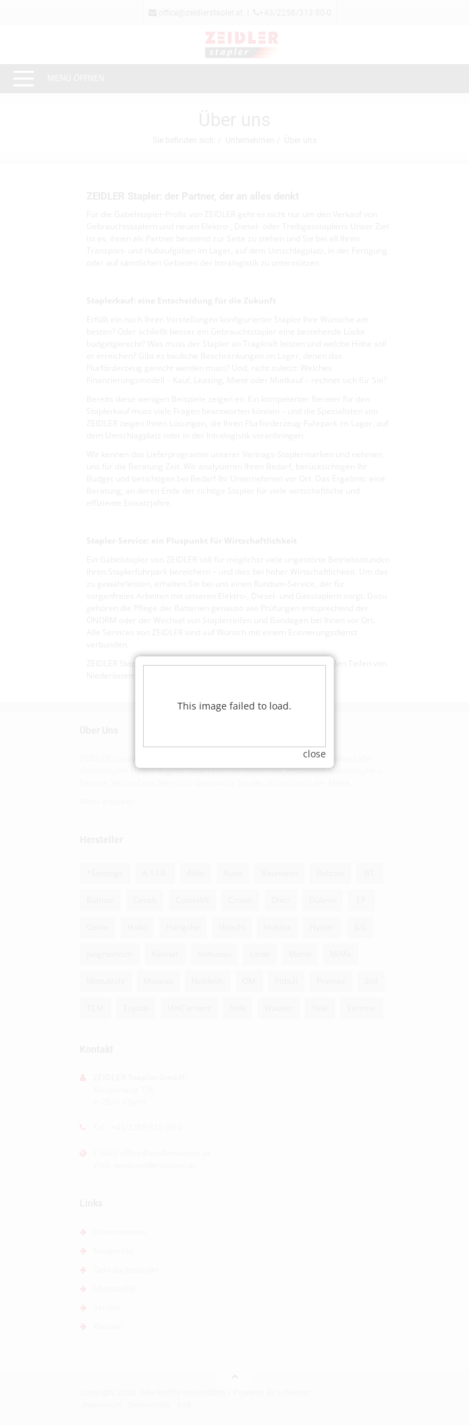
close (314, 715)
